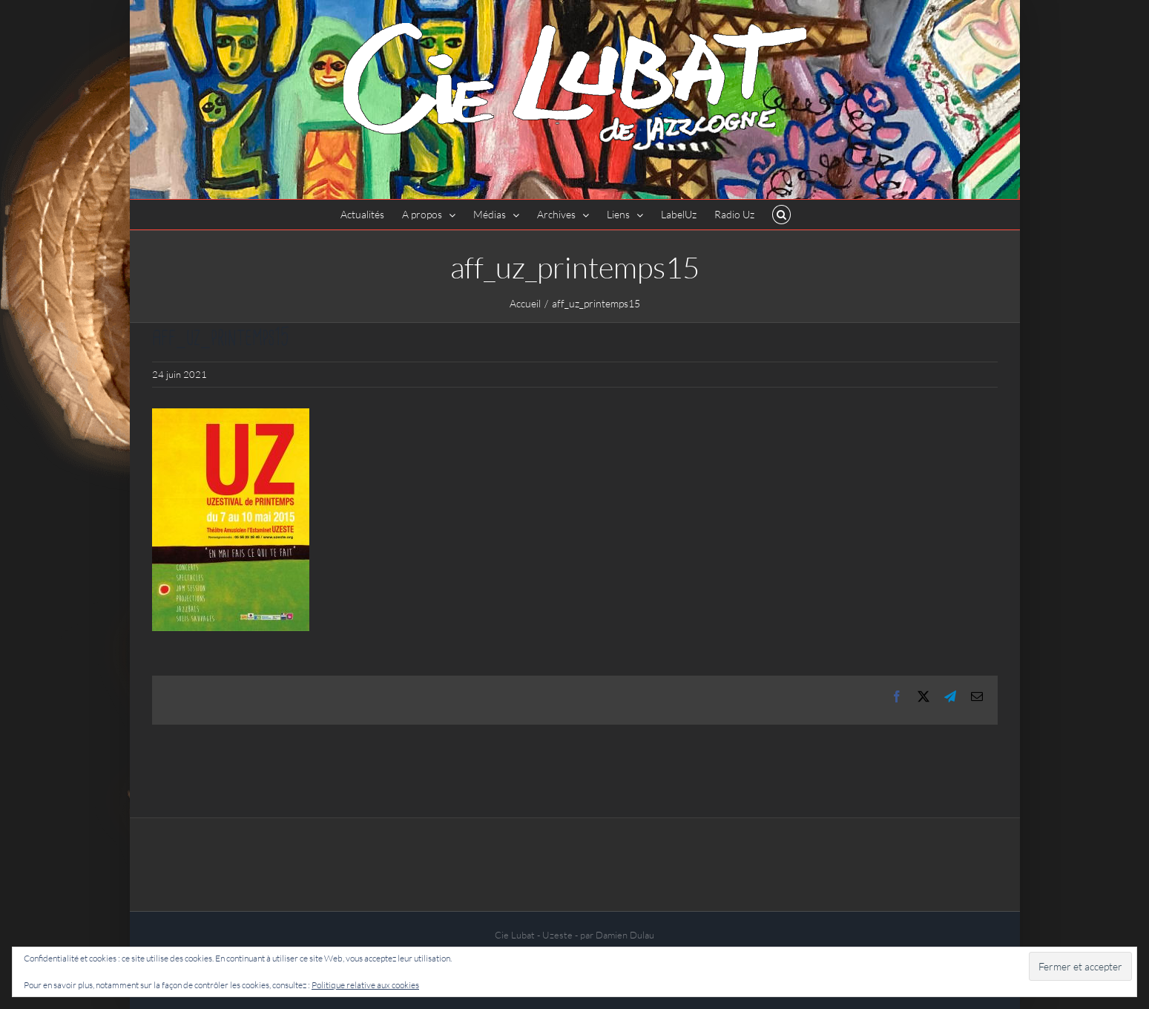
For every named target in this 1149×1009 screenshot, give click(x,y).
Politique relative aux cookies (365, 984)
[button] (781, 214)
